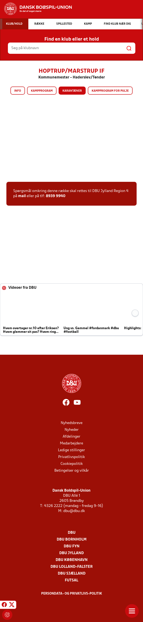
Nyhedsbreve (71, 423)
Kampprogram (42, 91)
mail (22, 196)
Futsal (71, 580)
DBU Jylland (71, 553)
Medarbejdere (71, 443)
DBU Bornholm (72, 539)
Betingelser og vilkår (71, 471)
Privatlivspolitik (71, 457)
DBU (71, 533)
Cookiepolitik (72, 464)
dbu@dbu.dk (74, 511)
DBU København (72, 560)
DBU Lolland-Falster (72, 567)
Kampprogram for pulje (110, 91)
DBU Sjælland (71, 573)
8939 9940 (55, 196)
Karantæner (72, 91)
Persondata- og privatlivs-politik (71, 593)
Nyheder (72, 430)
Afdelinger (71, 436)
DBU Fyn (71, 546)
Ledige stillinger (71, 450)
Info (17, 91)
